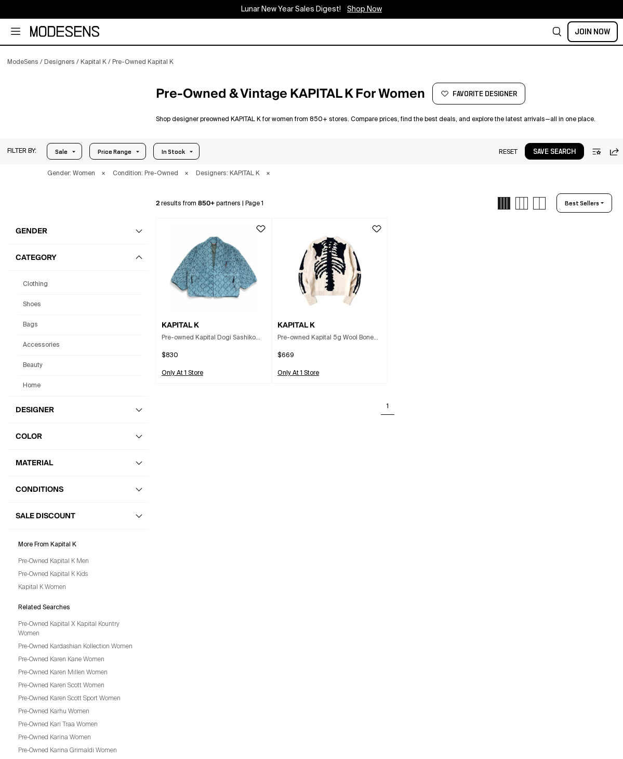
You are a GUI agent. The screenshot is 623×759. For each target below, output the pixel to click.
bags (30, 325)
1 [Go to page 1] (388, 406)
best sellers (582, 203)
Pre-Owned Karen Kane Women (61, 660)
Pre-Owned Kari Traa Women (58, 725)
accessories (41, 345)
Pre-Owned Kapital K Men (53, 561)
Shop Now (364, 9)
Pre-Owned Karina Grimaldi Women (67, 751)
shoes (32, 305)
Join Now (593, 32)
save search (554, 151)
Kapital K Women (42, 587)
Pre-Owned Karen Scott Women (61, 686)
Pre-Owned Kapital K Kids (53, 574)
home (32, 386)
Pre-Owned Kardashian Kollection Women (75, 647)
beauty (33, 365)
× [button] (103, 174)
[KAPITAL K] (76, 109)
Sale (61, 152)
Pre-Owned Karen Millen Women (63, 673)
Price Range (114, 152)
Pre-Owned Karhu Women (53, 712)
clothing (35, 284)
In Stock (173, 152)
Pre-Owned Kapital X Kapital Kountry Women (69, 629)
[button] (557, 31)
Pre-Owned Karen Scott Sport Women (69, 699)
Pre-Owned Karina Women (54, 738)
